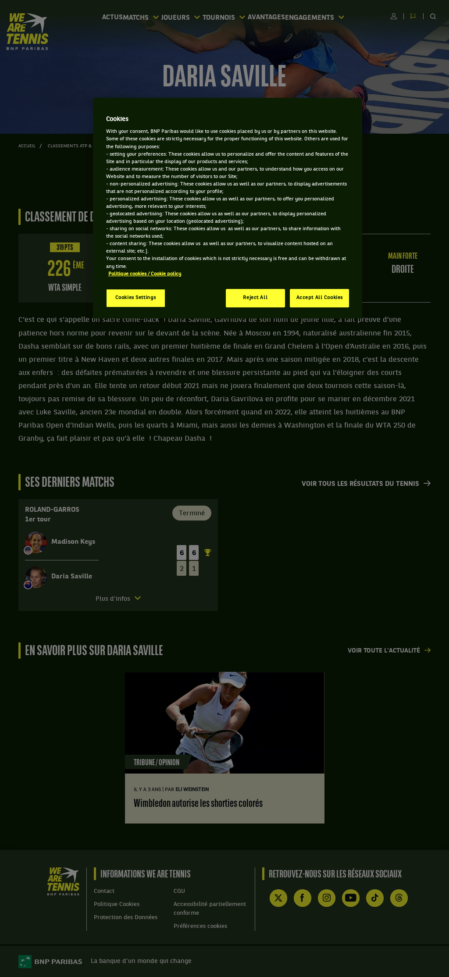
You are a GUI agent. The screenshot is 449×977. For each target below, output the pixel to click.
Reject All (255, 297)
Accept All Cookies (319, 297)
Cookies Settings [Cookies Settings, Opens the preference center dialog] (135, 297)
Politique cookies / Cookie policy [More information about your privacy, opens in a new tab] (144, 274)
